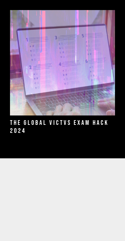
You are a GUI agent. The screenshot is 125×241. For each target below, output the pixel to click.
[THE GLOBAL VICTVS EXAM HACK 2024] (62, 62)
